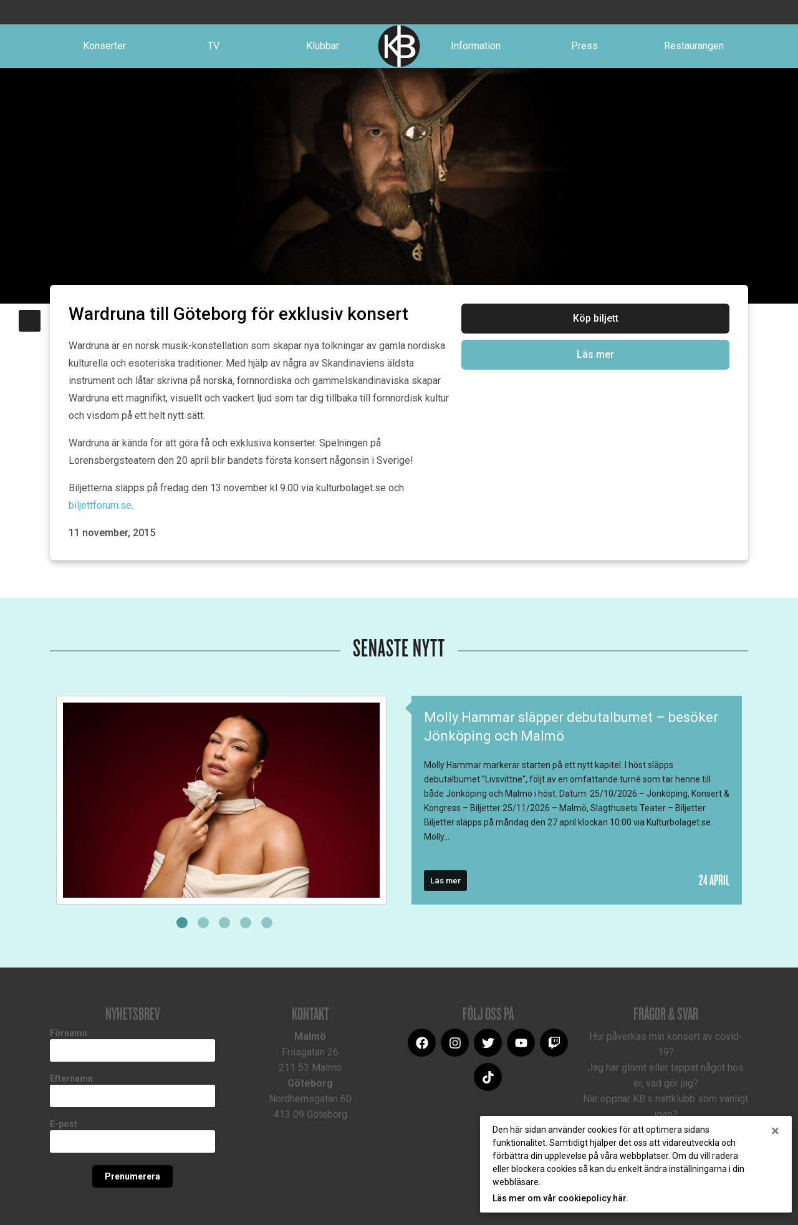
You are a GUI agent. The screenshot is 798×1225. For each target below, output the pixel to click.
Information (476, 46)
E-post (63, 1124)
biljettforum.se (100, 505)
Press (584, 46)
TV (213, 46)
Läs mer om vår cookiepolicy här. (560, 1198)
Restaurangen (694, 46)
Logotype (399, 46)
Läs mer (595, 354)
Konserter (104, 46)
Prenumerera (132, 1176)
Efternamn (71, 1078)
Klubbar (322, 46)
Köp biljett (595, 318)
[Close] (775, 1131)
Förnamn (68, 1033)
